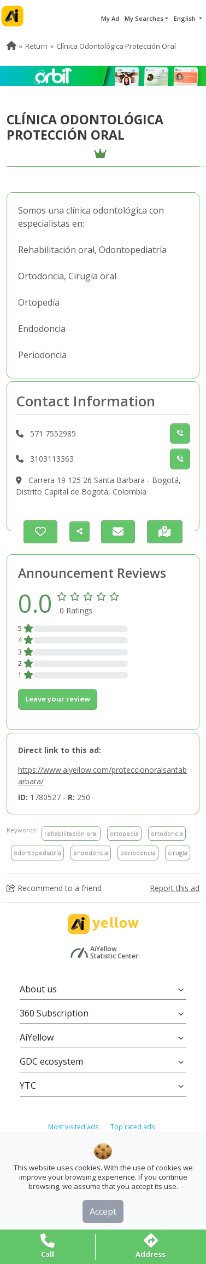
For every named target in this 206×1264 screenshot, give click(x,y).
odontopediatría (37, 852)
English (185, 18)
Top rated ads (132, 1126)
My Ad (110, 18)
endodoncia (90, 852)
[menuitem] (11, 46)
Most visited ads (73, 1126)
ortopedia (124, 833)
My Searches (144, 18)
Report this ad (174, 888)
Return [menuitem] (36, 46)
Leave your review (57, 699)
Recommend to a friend (54, 888)
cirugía (177, 852)
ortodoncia (167, 833)
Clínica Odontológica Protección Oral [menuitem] (116, 46)
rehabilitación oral (71, 833)
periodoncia (138, 852)
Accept (103, 1211)
